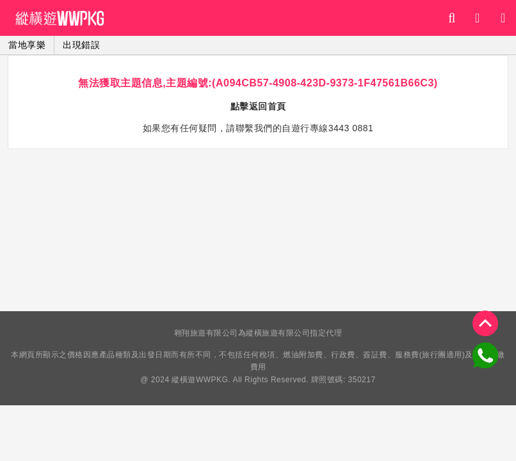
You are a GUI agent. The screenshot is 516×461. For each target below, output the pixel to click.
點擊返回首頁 (258, 106)
